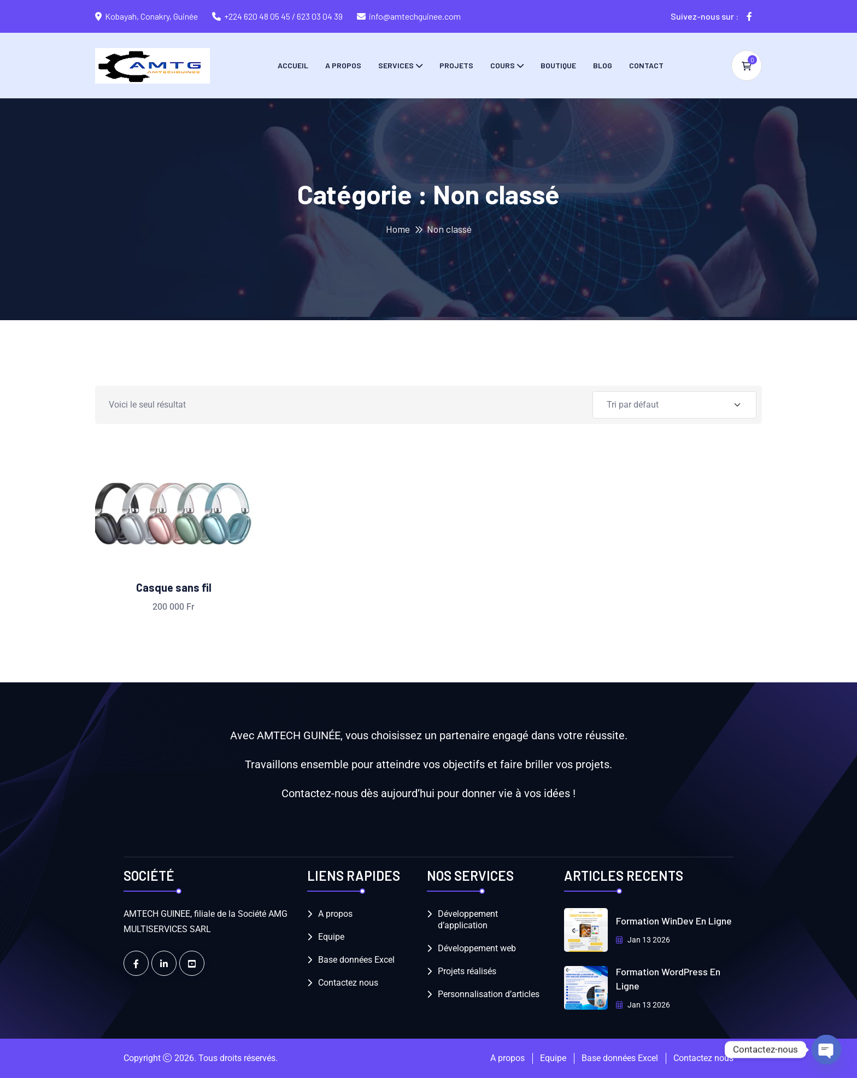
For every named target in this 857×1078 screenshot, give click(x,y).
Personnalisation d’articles (488, 994)
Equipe (331, 937)
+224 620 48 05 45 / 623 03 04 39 (283, 16)
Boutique (558, 65)
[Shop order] (674, 405)
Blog (602, 65)
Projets (456, 65)
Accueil (293, 65)
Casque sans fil (174, 587)
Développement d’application (468, 919)
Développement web (477, 948)
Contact (646, 65)
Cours (502, 65)
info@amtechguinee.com (415, 16)
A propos (343, 65)
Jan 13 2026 (643, 939)
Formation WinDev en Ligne (674, 921)
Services (396, 65)
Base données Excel (356, 960)
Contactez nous (348, 982)
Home (398, 229)
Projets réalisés (467, 971)
